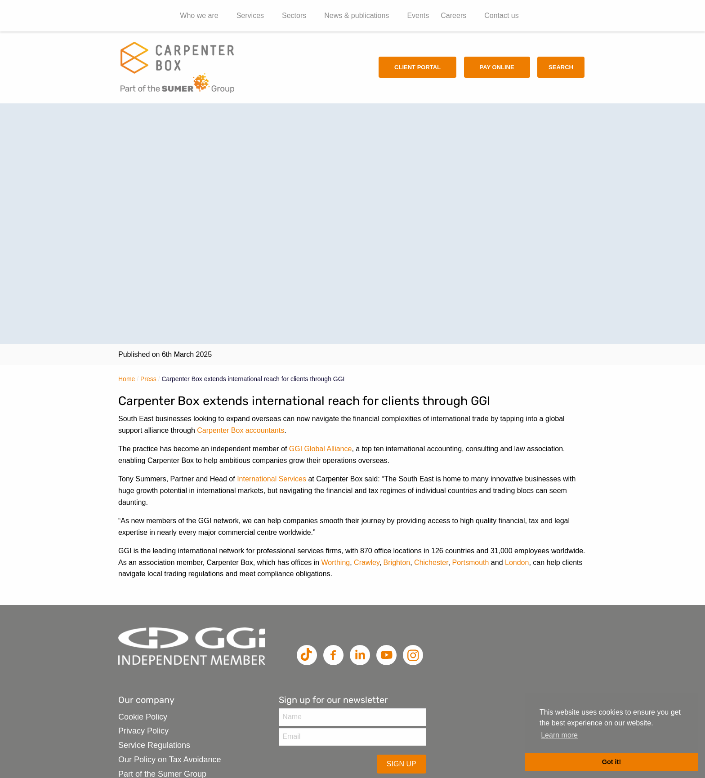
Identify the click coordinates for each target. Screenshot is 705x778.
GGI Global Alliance (320, 449)
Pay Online (497, 67)
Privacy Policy (143, 730)
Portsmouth (470, 562)
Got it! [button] (611, 761)
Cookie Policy (142, 716)
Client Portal (417, 67)
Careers (453, 15)
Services (250, 15)
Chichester (431, 562)
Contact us (501, 15)
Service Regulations (154, 745)
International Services (271, 479)
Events (418, 15)
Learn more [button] (559, 735)
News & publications (356, 15)
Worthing (335, 562)
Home (126, 378)
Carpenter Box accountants (240, 430)
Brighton (397, 562)
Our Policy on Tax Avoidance (169, 759)
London (517, 562)
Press (148, 378)
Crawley (366, 562)
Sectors (294, 15)
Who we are (199, 15)
